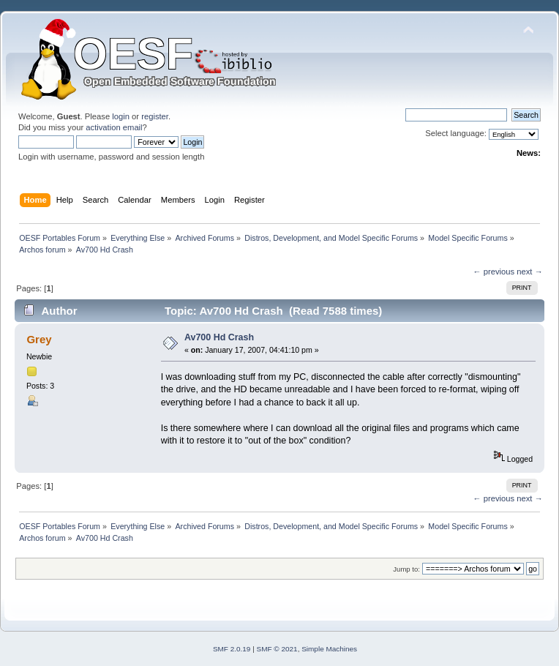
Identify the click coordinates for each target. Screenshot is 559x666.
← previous (493, 271)
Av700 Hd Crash (219, 337)
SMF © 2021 (277, 649)
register (154, 116)
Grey (38, 339)
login (121, 116)
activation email (114, 127)
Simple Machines (329, 649)
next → (530, 271)
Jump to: (406, 569)
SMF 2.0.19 (232, 649)
